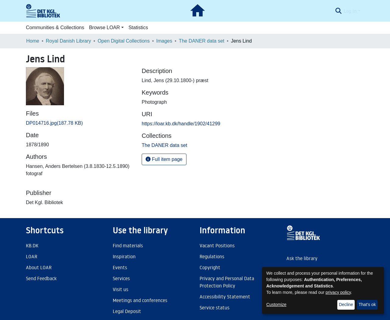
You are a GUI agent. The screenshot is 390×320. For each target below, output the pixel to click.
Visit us (120, 289)
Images (164, 40)
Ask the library (301, 258)
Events (120, 267)
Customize (276, 304)
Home (32, 40)
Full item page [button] (164, 159)
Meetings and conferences (140, 300)
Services (121, 278)
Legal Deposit (127, 311)
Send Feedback (41, 278)
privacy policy (338, 292)
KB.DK (32, 245)
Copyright (210, 267)
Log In (350, 11)
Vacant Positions (217, 245)
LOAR (31, 256)
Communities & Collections (55, 27)
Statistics (138, 27)
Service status (214, 307)
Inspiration (124, 256)
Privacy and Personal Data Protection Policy (227, 282)
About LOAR (38, 267)
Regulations (212, 256)
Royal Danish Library (68, 40)
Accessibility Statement (225, 297)
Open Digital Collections (124, 40)
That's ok (367, 304)
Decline (346, 304)
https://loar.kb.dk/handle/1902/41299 (181, 123)
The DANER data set (201, 40)
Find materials (128, 245)
